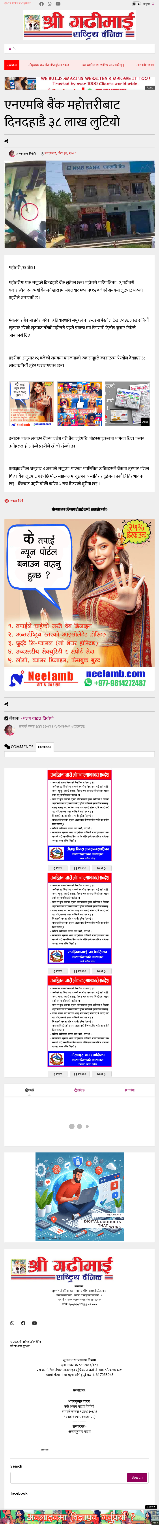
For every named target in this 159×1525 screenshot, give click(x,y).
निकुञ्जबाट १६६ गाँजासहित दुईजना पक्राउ (56, 65)
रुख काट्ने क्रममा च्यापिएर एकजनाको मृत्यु (110, 65)
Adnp (150, 87)
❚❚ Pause (79, 868)
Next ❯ (101, 868)
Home (45, 1449)
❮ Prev (57, 868)
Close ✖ (151, 1506)
